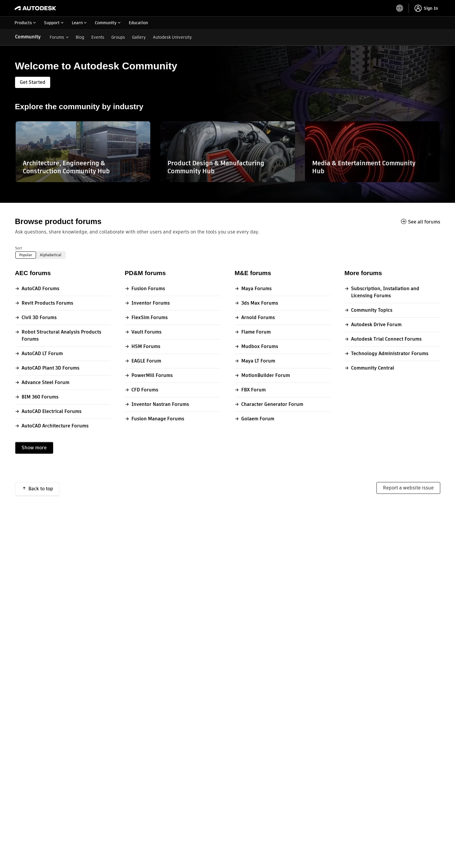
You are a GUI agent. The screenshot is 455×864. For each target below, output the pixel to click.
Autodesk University (172, 37)
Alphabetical (50, 254)
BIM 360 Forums (40, 396)
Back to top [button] (40, 488)
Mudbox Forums (259, 346)
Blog (80, 37)
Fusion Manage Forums (157, 418)
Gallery (139, 37)
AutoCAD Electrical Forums (51, 411)
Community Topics (371, 310)
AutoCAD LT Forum (42, 353)
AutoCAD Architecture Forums (55, 425)
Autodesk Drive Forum (376, 324)
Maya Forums (256, 288)
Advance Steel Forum (45, 382)
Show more (34, 447)
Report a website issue (408, 487)
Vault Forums (146, 332)
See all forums (424, 221)
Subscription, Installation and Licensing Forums (385, 292)
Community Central (372, 368)
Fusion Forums (148, 288)
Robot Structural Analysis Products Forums (61, 335)
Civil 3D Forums (39, 317)
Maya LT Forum (258, 360)
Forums (57, 37)
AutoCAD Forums (40, 288)
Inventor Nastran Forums (160, 404)
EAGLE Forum (146, 360)
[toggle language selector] (400, 8)
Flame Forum (256, 332)
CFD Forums (144, 389)
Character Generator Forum (272, 404)
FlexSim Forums (149, 317)
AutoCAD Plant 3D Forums (50, 368)
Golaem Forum (257, 418)
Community (28, 36)
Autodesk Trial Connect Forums (386, 339)
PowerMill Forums (152, 375)
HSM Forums (145, 346)
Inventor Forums (150, 303)
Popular (25, 254)
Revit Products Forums (47, 303)
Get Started (32, 82)
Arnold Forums (258, 317)
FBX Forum (253, 389)
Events (97, 37)
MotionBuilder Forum (265, 375)
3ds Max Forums (259, 303)
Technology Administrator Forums (389, 353)
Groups (118, 37)
